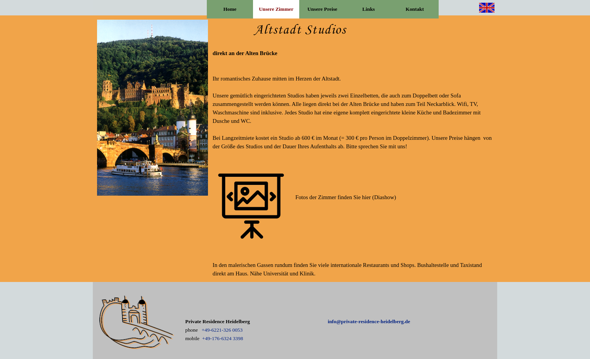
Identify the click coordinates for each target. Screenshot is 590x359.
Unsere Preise (322, 9)
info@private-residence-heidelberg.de (369, 321)
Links (368, 9)
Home (229, 9)
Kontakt (415, 9)
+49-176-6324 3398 (222, 338)
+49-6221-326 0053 (222, 330)
